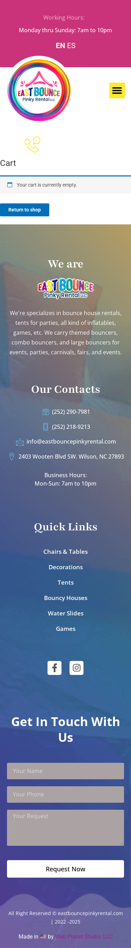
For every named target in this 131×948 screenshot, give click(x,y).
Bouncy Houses (65, 598)
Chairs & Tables (65, 552)
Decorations (66, 567)
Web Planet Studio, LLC (83, 936)
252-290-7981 (72, 143)
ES (71, 45)
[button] (117, 90)
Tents (66, 582)
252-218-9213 (72, 154)
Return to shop (24, 209)
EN (60, 45)
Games (65, 629)
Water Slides (65, 613)
